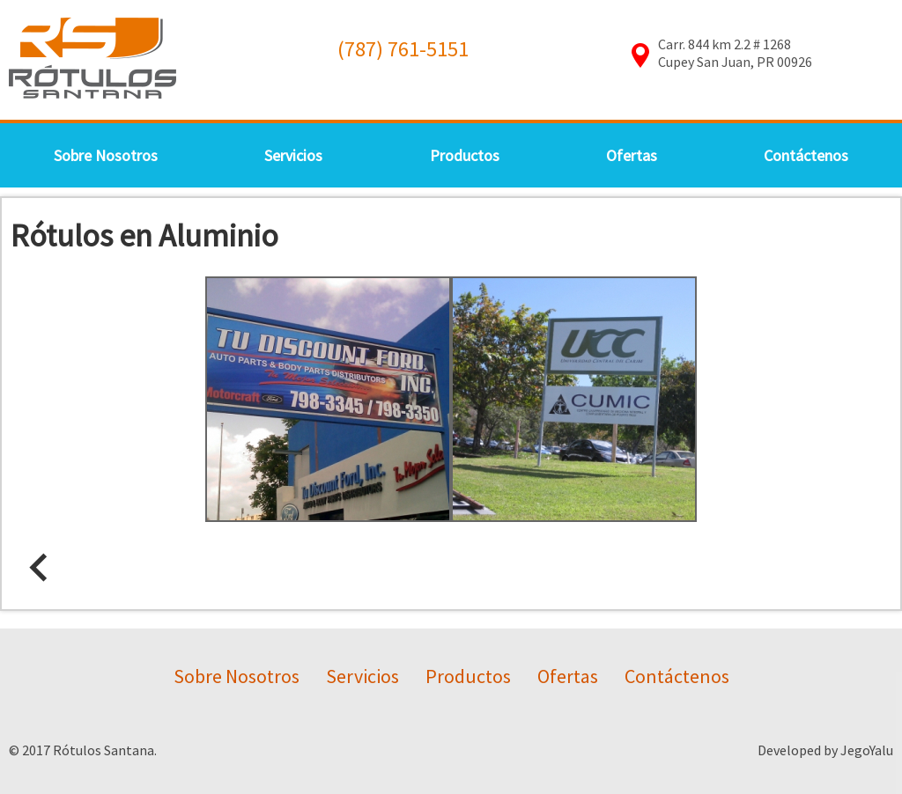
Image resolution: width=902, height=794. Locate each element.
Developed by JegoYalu (825, 750)
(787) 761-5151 (403, 48)
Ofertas (631, 155)
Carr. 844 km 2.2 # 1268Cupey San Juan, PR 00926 (735, 52)
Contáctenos (677, 676)
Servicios (293, 155)
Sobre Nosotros (106, 155)
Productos (464, 155)
